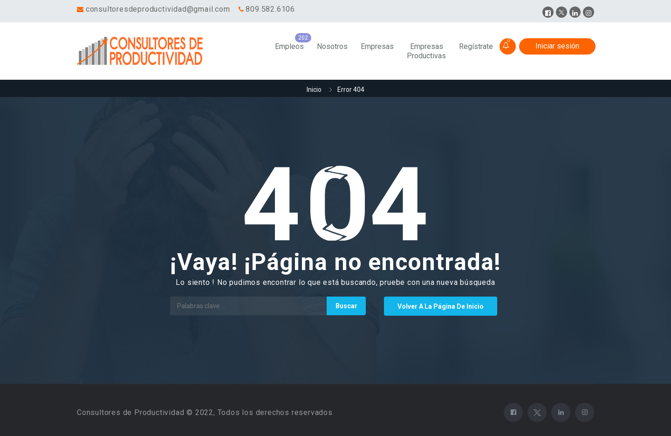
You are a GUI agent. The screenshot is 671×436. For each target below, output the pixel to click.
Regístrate (476, 46)
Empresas (377, 46)
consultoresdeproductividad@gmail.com (158, 9)
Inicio (314, 89)
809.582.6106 (270, 9)
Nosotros (332, 46)
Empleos (289, 46)
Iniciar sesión (557, 46)
